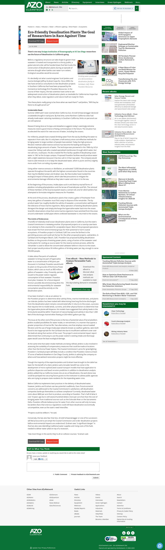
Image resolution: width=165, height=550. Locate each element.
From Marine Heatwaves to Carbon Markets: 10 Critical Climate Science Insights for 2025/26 (128, 193)
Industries (99, 508)
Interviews (99, 500)
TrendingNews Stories (108, 28)
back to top (130, 527)
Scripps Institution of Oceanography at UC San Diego (64, 51)
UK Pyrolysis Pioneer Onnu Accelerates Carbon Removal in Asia (127, 58)
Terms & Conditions (124, 508)
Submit (95, 478)
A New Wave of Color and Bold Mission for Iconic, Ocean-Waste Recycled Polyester (126, 70)
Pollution (45, 27)
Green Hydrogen (101, 503)
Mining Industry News (119, 330)
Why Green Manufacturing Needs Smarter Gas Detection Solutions (119, 284)
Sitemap (120, 514)
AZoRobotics (31, 500)
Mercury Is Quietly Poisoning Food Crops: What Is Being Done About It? (127, 182)
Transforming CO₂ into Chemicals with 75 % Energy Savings (127, 81)
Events (98, 497)
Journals (77, 517)
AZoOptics (30, 503)
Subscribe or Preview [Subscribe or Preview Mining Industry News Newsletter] (118, 332)
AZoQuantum (54, 497)
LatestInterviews (132, 28)
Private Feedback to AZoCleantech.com (85, 474)
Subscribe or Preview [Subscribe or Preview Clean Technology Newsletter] (118, 312)
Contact (119, 503)
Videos (98, 495)
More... (135, 2)
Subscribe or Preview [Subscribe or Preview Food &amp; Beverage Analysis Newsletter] (118, 322)
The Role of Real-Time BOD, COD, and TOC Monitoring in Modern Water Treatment (119, 293)
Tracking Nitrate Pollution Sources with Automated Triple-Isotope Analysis (127, 205)
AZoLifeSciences (55, 506)
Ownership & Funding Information (124, 520)
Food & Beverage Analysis (120, 320)
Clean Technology (117, 309)
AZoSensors (53, 495)
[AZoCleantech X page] (132, 533)
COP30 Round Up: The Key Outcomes (127, 157)
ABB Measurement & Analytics (116, 297)
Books (76, 511)
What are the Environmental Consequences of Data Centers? (127, 217)
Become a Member (102, 519)
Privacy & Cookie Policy (125, 511)
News (38, 27)
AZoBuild (30, 506)
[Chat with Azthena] (160, 546)
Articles (77, 497)
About (119, 495)
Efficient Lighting (61, 27)
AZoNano (30, 497)
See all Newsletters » (110, 340)
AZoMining (30, 508)
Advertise (120, 506)
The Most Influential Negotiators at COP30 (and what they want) (127, 169)
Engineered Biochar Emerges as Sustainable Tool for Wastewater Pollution (127, 47)
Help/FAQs (99, 514)
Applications (100, 506)
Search (119, 497)
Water (51, 27)
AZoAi (51, 500)
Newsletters (121, 500)
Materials (99, 511)
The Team (99, 517)
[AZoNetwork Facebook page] (49, 10)
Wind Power (73, 27)
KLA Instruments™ (112, 279)
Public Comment (61, 474)
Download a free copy (81, 289)
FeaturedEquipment (120, 28)
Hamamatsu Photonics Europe (116, 288)
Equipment (78, 503)
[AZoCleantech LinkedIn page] (47, 10)
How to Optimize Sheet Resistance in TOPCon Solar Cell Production (117, 275)
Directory (77, 500)
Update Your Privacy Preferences (42, 547)
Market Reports (79, 508)
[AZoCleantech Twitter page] (52, 10)
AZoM (29, 495)
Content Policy (122, 517)
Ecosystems (83, 27)
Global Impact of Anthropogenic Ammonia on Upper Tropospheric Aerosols (128, 35)
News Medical (54, 503)
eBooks (76, 514)
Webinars (77, 506)
